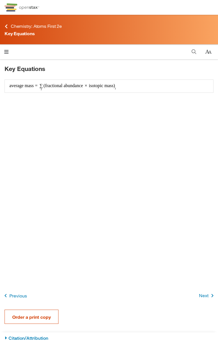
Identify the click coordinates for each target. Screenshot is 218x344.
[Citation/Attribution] (109, 338)
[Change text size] (208, 52)
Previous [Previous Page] (14, 295)
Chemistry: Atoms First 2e (33, 26)
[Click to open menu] (6, 51)
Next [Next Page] (207, 295)
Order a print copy (31, 317)
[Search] (194, 51)
